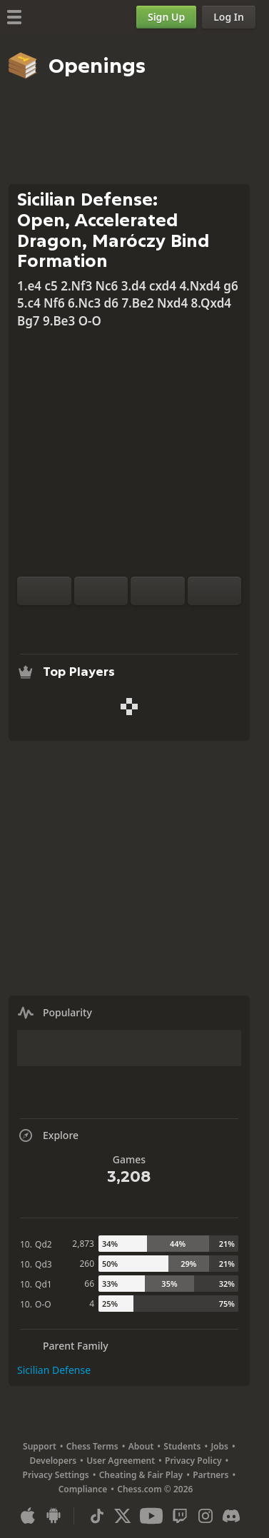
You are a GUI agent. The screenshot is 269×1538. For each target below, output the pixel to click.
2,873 (83, 1244)
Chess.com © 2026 (155, 1489)
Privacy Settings (56, 1475)
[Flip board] (44, 591)
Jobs (219, 1446)
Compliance (83, 1489)
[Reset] (101, 591)
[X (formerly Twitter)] (122, 1515)
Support (39, 1446)
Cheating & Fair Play (141, 1475)
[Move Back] (158, 591)
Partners (210, 1475)
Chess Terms (92, 1446)
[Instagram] (205, 1515)
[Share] (174, 622)
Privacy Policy (193, 1460)
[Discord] (231, 1515)
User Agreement (120, 1460)
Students (182, 1446)
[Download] (152, 622)
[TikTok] (97, 1515)
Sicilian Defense (54, 1370)
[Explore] (129, 622)
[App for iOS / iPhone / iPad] (27, 1515)
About (141, 1446)
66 (89, 1284)
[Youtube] (151, 1515)
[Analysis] (106, 622)
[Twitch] (179, 1515)
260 (86, 1264)
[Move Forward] (215, 591)
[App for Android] (53, 1515)
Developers (53, 1460)
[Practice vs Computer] (83, 622)
